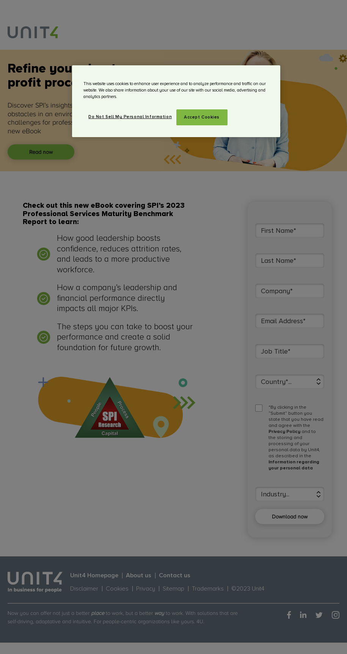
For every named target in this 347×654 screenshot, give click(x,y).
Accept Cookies (202, 117)
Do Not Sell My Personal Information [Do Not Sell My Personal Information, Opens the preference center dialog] (130, 116)
